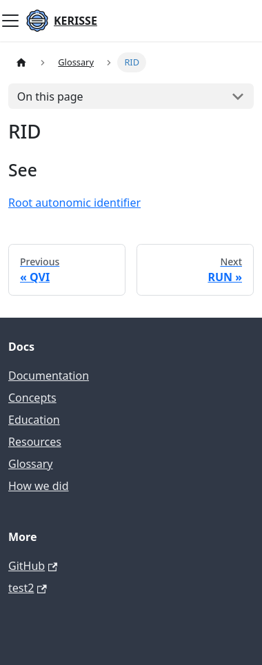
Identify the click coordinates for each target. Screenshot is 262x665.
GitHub (32, 565)
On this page (50, 96)
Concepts (32, 397)
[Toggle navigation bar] (10, 20)
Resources (34, 441)
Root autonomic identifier (74, 202)
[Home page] (21, 62)
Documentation (48, 375)
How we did (38, 485)
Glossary (30, 463)
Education (34, 419)
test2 (27, 587)
